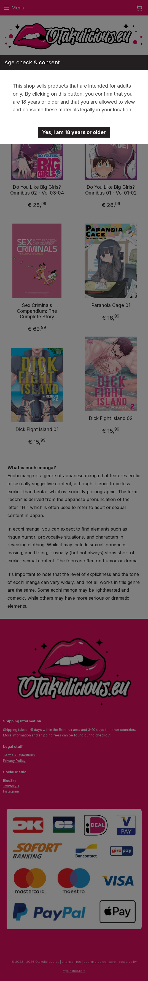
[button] (74, 132)
